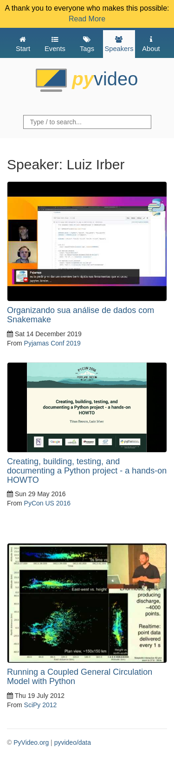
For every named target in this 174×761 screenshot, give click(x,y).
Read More (87, 19)
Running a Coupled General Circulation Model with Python (79, 676)
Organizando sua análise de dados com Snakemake (80, 315)
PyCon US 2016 (47, 503)
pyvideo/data (72, 742)
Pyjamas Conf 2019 (52, 343)
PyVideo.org (31, 742)
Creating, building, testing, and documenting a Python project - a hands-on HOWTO (87, 471)
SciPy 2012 (40, 705)
